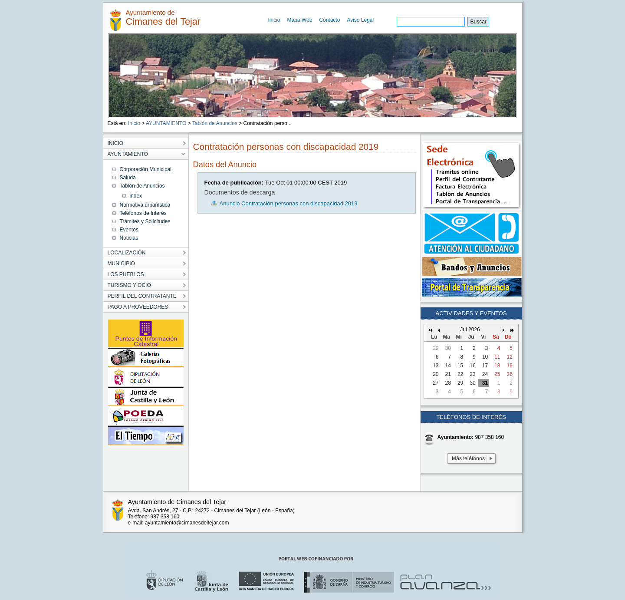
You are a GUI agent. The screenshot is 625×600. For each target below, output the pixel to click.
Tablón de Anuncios (214, 123)
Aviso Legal (360, 20)
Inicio (274, 20)
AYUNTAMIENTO (166, 123)
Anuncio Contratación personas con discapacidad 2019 (289, 203)
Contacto (329, 20)
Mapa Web (299, 20)
